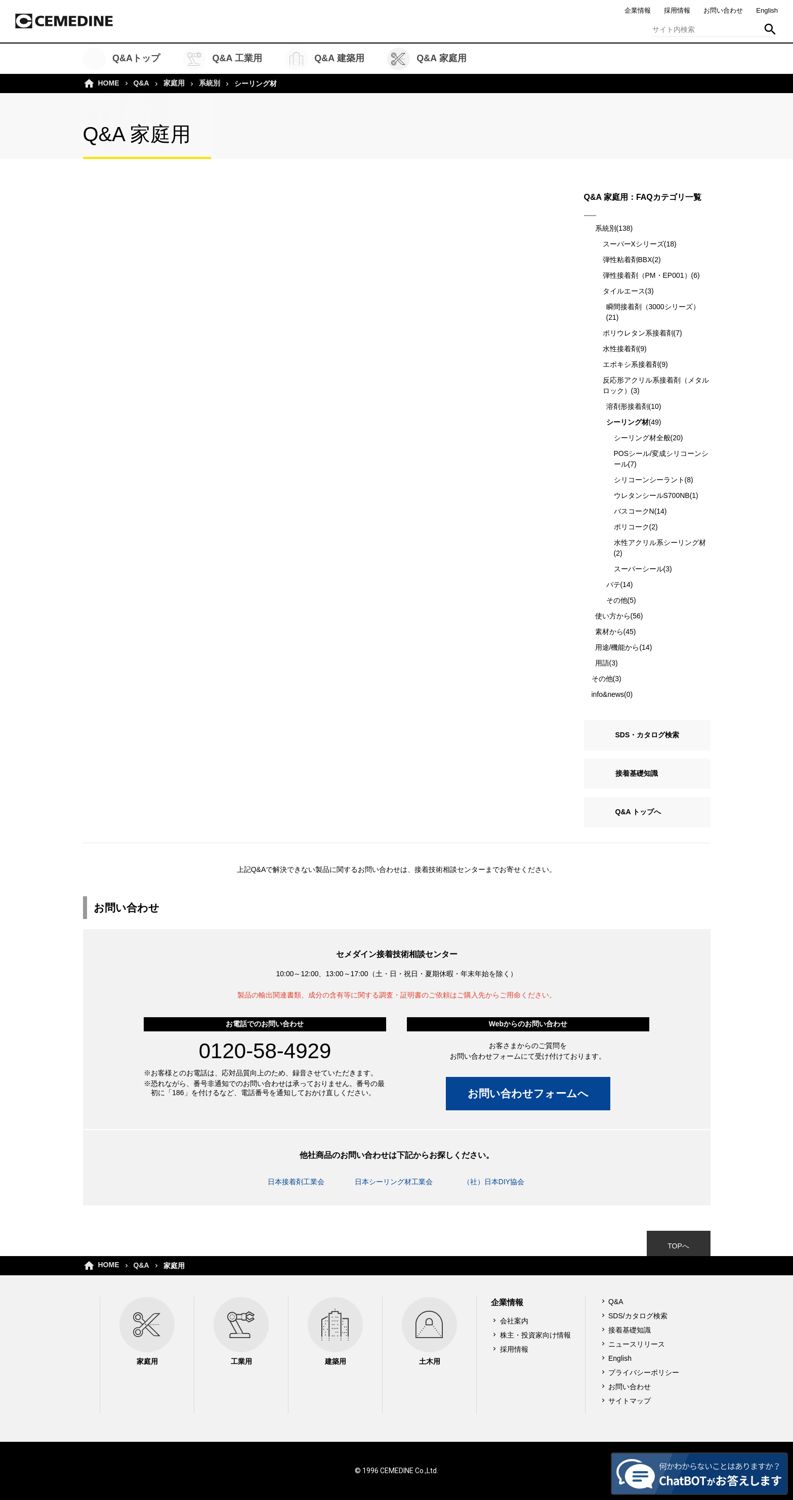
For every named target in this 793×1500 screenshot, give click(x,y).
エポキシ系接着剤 (631, 364)
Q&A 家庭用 (427, 59)
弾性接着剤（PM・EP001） (647, 275)
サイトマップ (629, 1401)
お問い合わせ (723, 10)
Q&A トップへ (638, 812)
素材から (609, 632)
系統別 (209, 83)
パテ (613, 584)
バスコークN (634, 511)
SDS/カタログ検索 (637, 1316)
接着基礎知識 (636, 773)
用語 (602, 663)
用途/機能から (617, 647)
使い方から (613, 616)
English (767, 10)
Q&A (141, 83)
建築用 (335, 1331)
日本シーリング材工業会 (394, 1182)
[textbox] (714, 29)
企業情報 (637, 10)
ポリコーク (631, 527)
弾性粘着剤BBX (627, 260)
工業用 (241, 1331)
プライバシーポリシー (643, 1372)
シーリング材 (627, 422)
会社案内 (514, 1321)
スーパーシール (638, 569)
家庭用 (174, 83)
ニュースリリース (636, 1344)
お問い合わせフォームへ (528, 1093)
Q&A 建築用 (324, 59)
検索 (770, 29)
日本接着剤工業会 (296, 1182)
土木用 (429, 1331)
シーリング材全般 (642, 438)
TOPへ (678, 1246)
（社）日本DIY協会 (493, 1182)
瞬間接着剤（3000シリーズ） (653, 307)
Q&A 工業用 (222, 59)
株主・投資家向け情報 (535, 1335)
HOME (108, 83)
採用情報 (677, 10)
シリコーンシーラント (649, 480)
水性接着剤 (620, 349)
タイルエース (624, 291)
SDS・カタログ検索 (647, 735)
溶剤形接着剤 (627, 406)
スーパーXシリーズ (633, 244)
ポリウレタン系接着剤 (638, 333)
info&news (608, 694)
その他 (617, 600)
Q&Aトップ (121, 59)
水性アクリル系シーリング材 (660, 542)
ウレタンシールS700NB (652, 495)
